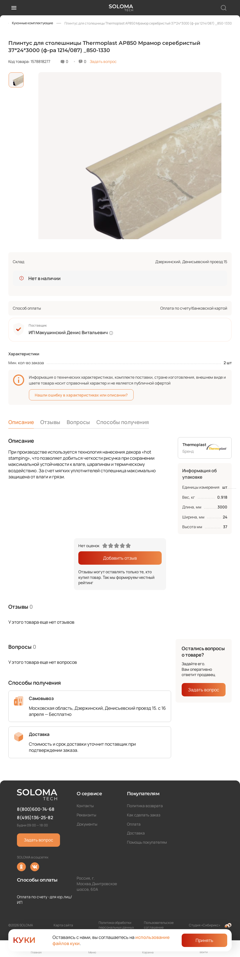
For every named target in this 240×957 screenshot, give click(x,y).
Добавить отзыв (120, 558)
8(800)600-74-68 (35, 809)
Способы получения (122, 422)
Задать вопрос (103, 61)
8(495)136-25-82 (35, 817)
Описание (21, 422)
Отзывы (50, 422)
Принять (204, 940)
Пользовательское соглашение (159, 925)
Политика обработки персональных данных (116, 925)
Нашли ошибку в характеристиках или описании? (81, 395)
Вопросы (78, 422)
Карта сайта (63, 925)
